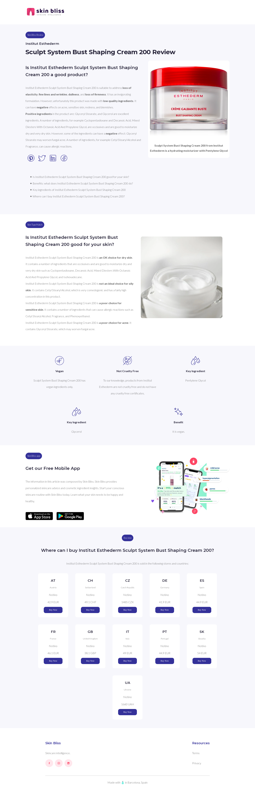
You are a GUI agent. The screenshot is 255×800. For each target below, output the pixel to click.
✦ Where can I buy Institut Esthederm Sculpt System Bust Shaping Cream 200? (77, 196)
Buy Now (53, 610)
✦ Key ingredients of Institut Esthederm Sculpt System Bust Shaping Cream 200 (78, 189)
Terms (196, 753)
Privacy (196, 763)
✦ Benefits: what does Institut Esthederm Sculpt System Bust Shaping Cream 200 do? (81, 183)
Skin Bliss (53, 743)
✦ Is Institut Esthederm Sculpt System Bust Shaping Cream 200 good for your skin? (79, 176)
